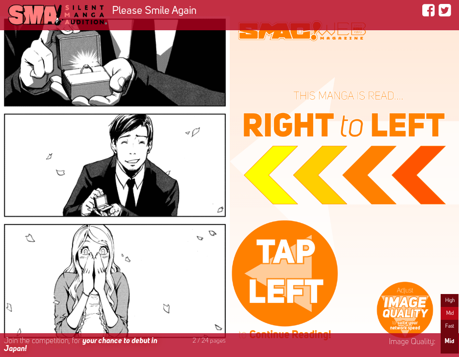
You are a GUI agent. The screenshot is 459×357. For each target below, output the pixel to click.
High (450, 300)
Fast (449, 326)
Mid (450, 313)
